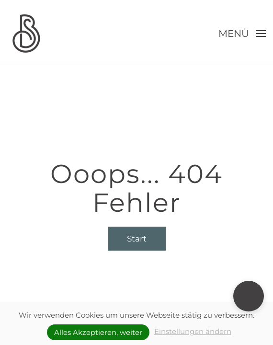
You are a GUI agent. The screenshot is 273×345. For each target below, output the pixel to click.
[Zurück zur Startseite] (26, 33)
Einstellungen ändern (192, 331)
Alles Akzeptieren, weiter (98, 332)
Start (137, 238)
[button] (242, 33)
